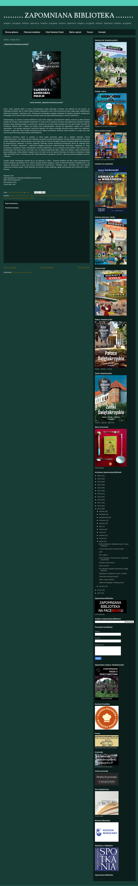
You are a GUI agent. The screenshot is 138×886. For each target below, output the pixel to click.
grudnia (102, 511)
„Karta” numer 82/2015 (106, 579)
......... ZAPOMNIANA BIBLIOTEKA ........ (68, 16)
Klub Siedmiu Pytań (55, 32)
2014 (99, 590)
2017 (99, 503)
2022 (99, 488)
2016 (99, 506)
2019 (99, 497)
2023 (99, 485)
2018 (99, 500)
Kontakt (102, 32)
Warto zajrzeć (75, 32)
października (103, 517)
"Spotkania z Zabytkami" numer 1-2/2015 (113, 573)
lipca (101, 526)
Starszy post (84, 267)
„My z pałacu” (103, 555)
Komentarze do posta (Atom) (22, 272)
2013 (99, 593)
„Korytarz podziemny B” (107, 563)
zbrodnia (31, 198)
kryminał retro (47, 195)
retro (10, 198)
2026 (99, 476)
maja (101, 532)
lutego (101, 541)
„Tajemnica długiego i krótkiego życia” (111, 582)
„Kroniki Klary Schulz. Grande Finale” (111, 549)
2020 (99, 494)
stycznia (102, 586)
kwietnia (102, 535)
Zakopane (24, 198)
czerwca (102, 529)
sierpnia (102, 523)
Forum (90, 32)
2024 (99, 482)
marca (101, 538)
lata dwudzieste (83, 195)
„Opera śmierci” (104, 566)
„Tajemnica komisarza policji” (108, 576)
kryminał (39, 195)
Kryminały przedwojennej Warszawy (65, 195)
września (102, 520)
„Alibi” (101, 552)
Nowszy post (10, 267)
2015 (99, 509)
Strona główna (11, 32)
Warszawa (16, 198)
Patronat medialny (32, 32)
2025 (99, 479)
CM (23, 195)
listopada (102, 514)
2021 (99, 491)
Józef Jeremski (30, 195)
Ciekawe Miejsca (15, 195)
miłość (6, 198)
